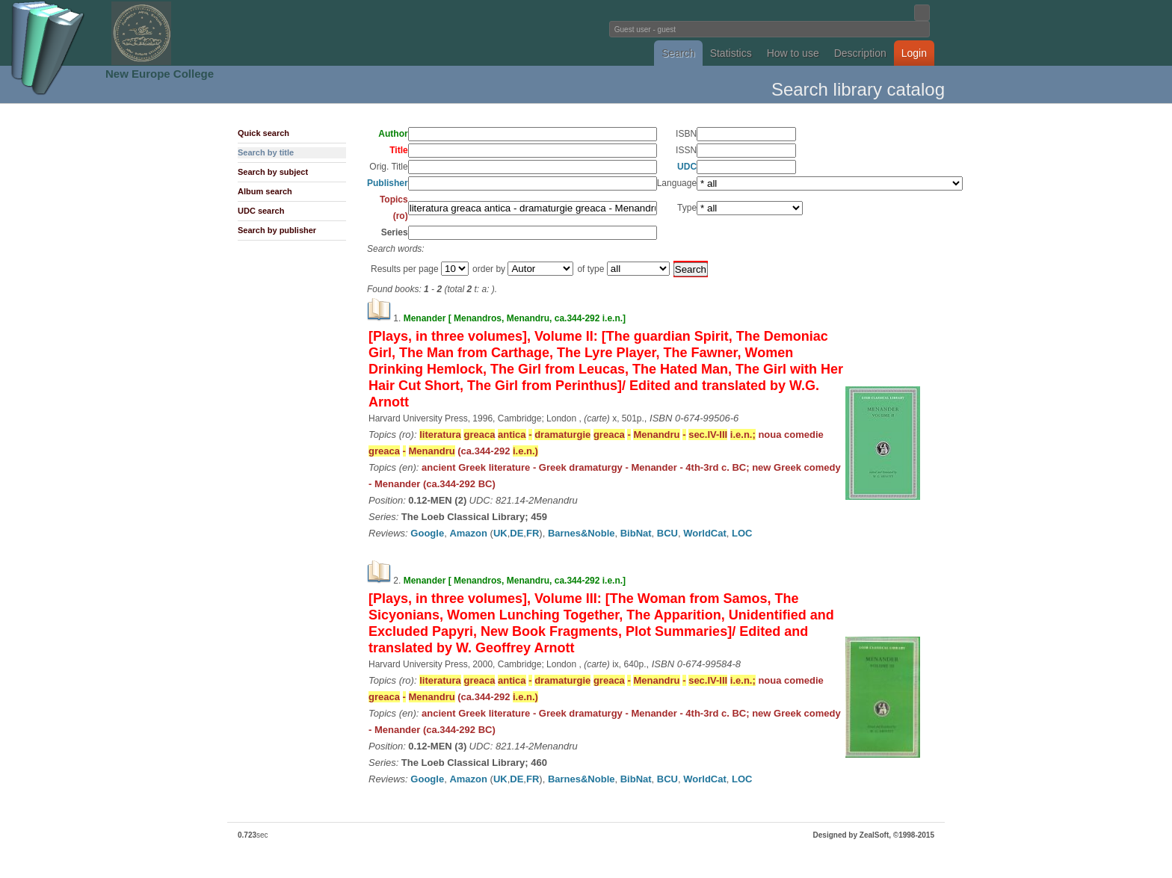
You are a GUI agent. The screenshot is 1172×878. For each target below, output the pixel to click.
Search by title (266, 152)
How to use (793, 53)
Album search (265, 191)
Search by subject (273, 171)
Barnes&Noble (581, 533)
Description (860, 53)
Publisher (387, 183)
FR (532, 533)
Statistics (731, 53)
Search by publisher (277, 230)
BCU (667, 533)
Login (914, 53)
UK (500, 533)
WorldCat (705, 533)
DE (516, 533)
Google (427, 533)
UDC (687, 166)
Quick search (263, 133)
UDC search (261, 210)
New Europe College (159, 73)
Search (677, 53)
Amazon (468, 533)
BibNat (636, 533)
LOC (742, 533)
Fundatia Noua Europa (339, 33)
